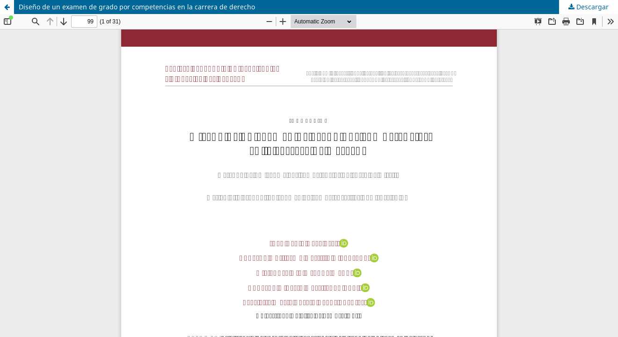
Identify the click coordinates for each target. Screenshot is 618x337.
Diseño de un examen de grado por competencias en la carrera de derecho (137, 6)
